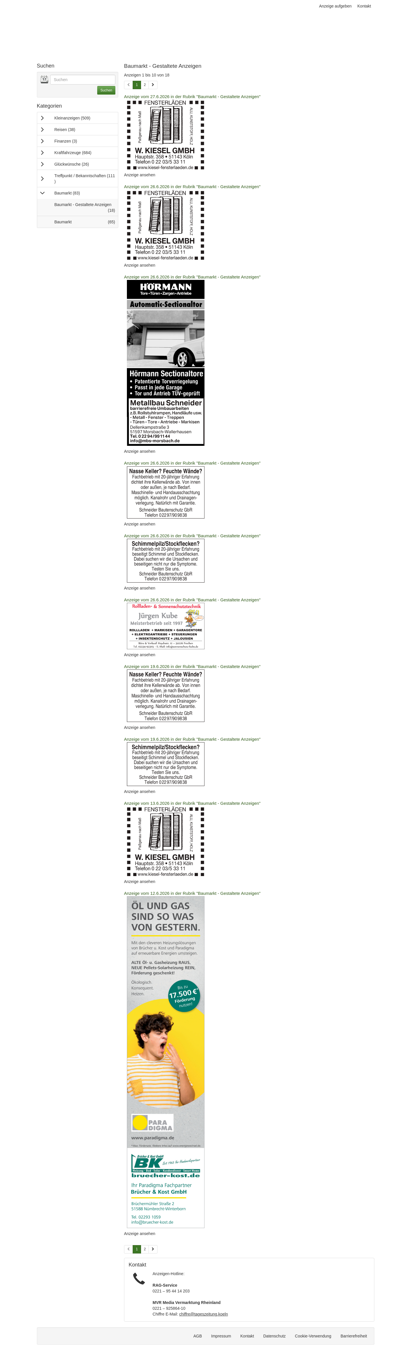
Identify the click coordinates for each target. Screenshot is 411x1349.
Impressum (221, 1336)
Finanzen (73, 141)
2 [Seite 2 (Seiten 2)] (145, 1249)
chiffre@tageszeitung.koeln (203, 1314)
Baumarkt (75, 192)
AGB (197, 1336)
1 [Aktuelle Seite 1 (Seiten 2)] (137, 1249)
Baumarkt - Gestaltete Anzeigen (86, 208)
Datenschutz (274, 1336)
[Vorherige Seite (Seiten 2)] (128, 1249)
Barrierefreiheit (354, 1336)
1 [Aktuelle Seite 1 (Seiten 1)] (137, 84)
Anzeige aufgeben (335, 6)
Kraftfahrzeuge (81, 152)
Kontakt (364, 6)
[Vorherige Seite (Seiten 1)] (128, 85)
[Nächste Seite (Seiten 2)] (153, 1249)
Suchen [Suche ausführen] (106, 90)
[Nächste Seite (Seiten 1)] (153, 85)
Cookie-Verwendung (313, 1336)
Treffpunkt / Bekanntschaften (84, 178)
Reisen (73, 129)
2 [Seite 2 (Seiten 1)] (145, 85)
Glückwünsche (79, 164)
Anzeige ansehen (139, 175)
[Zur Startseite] (77, 23)
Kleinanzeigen (80, 117)
